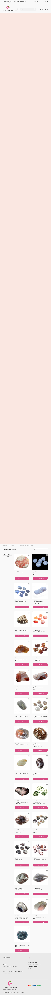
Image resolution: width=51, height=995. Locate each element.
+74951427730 (36, 1)
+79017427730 (44, 1)
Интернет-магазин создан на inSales (39, 993)
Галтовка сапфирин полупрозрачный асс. (21, 602)
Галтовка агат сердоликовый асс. (38, 659)
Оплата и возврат (7, 1)
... (16, 545)
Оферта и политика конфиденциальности (13, 971)
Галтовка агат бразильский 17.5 (37, 889)
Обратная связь (6, 973)
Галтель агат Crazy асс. (21, 573)
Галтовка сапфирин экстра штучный (38, 602)
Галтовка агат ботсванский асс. (37, 774)
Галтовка (21, 545)
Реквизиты (23, 1)
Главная (5, 545)
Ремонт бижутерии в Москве (17, 3)
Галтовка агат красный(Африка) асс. (39, 631)
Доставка (16, 1)
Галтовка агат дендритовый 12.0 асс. (39, 803)
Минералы (11, 545)
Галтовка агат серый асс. (21, 716)
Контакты (5, 3)
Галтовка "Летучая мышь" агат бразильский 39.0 (22, 917)
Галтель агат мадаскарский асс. (38, 745)
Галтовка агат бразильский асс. (19, 889)
